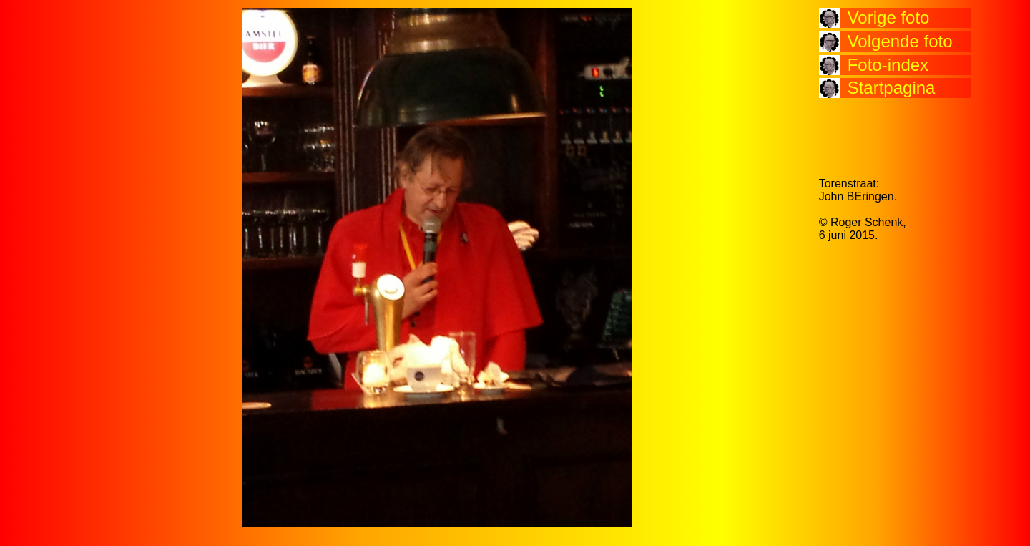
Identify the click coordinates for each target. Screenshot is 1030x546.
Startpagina (892, 87)
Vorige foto (889, 17)
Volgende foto (900, 41)
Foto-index (888, 64)
